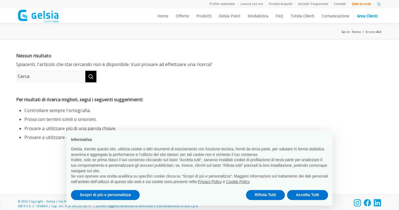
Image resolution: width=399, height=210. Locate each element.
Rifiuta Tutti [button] (265, 195)
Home (162, 16)
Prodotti (203, 16)
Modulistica (257, 16)
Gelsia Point (229, 16)
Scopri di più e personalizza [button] (105, 195)
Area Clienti (367, 16)
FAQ (279, 16)
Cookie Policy (238, 181)
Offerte (182, 16)
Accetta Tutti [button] (307, 195)
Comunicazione (335, 16)
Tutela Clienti (302, 16)
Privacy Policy (210, 181)
